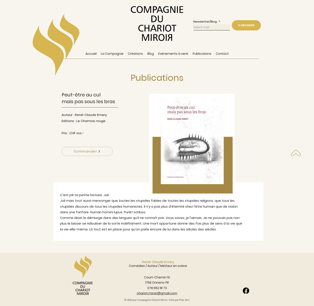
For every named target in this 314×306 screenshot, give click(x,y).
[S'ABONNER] (246, 25)
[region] (192, 146)
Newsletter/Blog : (205, 21)
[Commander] (87, 151)
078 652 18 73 (157, 288)
